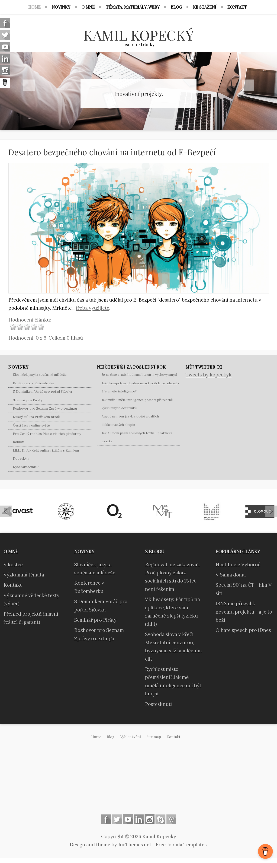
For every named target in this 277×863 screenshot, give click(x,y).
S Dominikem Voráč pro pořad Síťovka (42, 391)
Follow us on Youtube (128, 819)
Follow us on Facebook (106, 819)
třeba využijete (92, 308)
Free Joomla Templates (181, 844)
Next (248, 85)
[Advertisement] (138, 780)
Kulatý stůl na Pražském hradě (36, 417)
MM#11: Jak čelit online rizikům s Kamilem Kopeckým (46, 454)
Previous (29, 85)
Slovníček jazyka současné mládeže (40, 375)
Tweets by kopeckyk (209, 375)
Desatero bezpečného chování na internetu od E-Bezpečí (112, 151)
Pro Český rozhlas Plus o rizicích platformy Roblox (47, 438)
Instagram (150, 819)
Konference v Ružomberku (33, 383)
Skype (160, 819)
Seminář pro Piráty (27, 400)
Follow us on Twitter (117, 819)
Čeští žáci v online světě (31, 425)
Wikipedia (171, 819)
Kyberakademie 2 (26, 467)
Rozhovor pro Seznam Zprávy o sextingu (45, 408)
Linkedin (139, 819)
